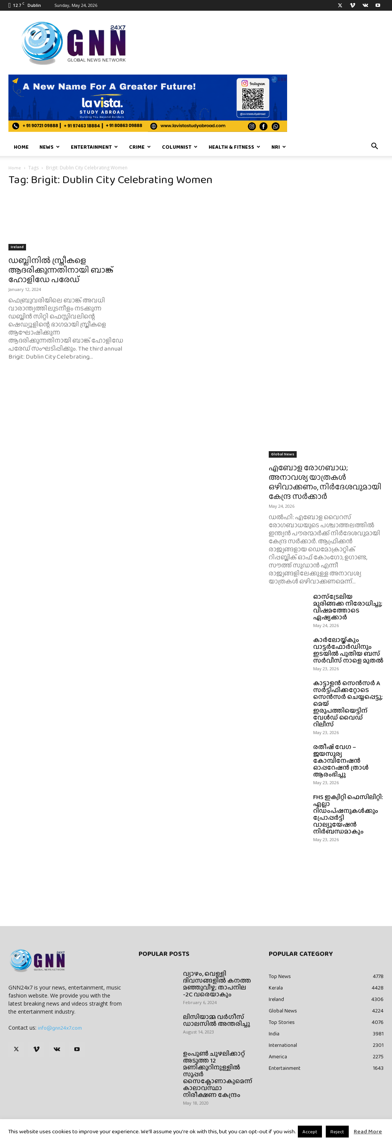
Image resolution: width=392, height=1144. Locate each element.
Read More (368, 1131)
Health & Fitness (234, 147)
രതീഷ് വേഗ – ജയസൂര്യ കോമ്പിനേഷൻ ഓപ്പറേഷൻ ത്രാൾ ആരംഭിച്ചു (341, 760)
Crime (140, 147)
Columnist (180, 147)
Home (21, 147)
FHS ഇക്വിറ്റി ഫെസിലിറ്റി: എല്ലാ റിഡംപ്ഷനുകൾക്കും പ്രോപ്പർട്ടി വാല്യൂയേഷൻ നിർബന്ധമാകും (348, 814)
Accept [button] (309, 1131)
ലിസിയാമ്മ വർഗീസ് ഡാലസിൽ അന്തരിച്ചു (216, 1020)
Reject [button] (337, 1131)
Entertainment (94, 147)
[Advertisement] (326, 238)
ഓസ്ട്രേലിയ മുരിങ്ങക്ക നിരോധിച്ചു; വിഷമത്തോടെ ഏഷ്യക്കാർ (347, 607)
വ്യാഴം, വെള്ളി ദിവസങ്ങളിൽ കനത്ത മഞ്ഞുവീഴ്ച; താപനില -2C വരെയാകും (217, 984)
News (49, 147)
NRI (278, 147)
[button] (374, 147)
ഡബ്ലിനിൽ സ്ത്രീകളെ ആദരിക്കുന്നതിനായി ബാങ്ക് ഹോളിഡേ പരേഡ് (60, 270)
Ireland (17, 247)
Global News (282, 454)
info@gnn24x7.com (60, 1028)
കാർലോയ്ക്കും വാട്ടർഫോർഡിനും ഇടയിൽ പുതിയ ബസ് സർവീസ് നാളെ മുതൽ (348, 650)
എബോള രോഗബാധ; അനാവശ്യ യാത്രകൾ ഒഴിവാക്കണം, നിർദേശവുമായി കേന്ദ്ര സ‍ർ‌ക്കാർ (325, 481)
